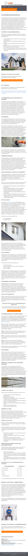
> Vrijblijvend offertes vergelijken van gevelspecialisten (12, 80)
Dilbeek (19, 92)
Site (11, 554)
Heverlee (3, 92)
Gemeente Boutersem (11, 542)
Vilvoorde (3, 90)
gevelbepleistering (9, 202)
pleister (14, 162)
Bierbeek (7, 544)
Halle (17, 90)
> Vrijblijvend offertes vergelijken (14, 310)
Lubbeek (12, 544)
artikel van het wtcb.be (5, 321)
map (13, 554)
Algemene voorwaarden (17, 553)
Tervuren (15, 92)
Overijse (20, 90)
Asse (2, 93)
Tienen (14, 90)
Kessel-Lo (10, 90)
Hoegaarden (3, 544)
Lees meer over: (11, 6)
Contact (15, 554)
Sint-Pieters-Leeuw (9, 92)
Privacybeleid (24, 553)
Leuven (7, 90)
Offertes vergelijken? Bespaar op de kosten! (9, 9)
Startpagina (4, 6)
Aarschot (24, 90)
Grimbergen (23, 92)
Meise (5, 93)
